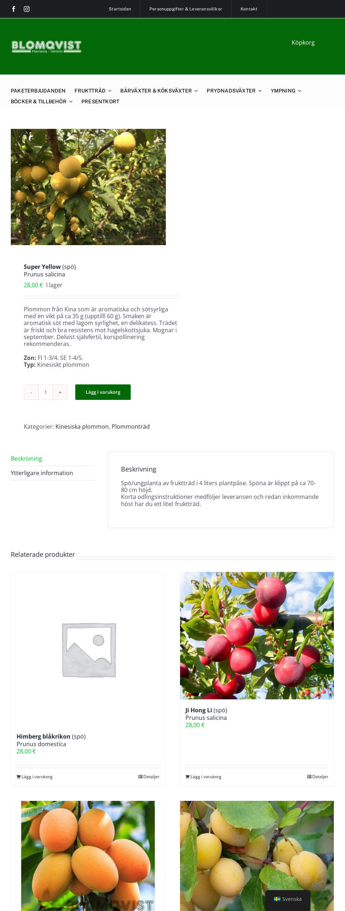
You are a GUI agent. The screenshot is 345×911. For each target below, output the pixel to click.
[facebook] (14, 9)
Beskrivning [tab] (26, 459)
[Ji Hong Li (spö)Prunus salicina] (257, 635)
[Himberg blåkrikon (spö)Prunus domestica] (88, 649)
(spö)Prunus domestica (51, 740)
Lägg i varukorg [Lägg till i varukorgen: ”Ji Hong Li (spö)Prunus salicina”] (206, 777)
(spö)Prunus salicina (206, 714)
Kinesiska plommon (82, 426)
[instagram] (27, 9)
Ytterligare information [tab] (42, 473)
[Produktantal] (46, 392)
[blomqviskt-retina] (46, 43)
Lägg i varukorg (103, 392)
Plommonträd (131, 426)
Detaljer (151, 777)
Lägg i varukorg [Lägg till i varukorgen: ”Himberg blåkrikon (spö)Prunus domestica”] (37, 777)
